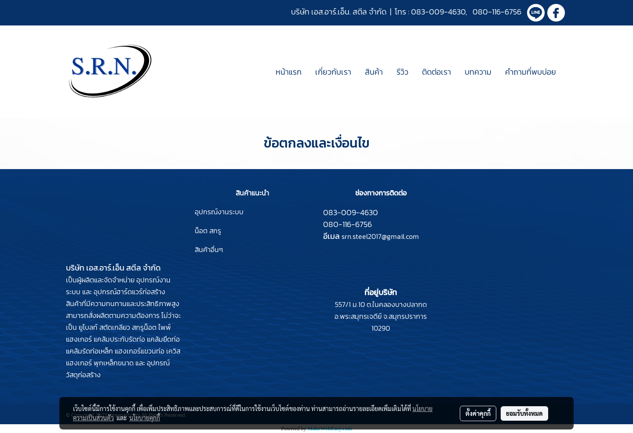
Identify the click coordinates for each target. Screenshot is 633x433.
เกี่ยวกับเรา (333, 72)
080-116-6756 (497, 12)
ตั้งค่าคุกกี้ (478, 413)
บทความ (478, 72)
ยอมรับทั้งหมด (524, 413)
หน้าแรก (289, 72)
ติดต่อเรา (436, 72)
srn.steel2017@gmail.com (380, 236)
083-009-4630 (438, 12)
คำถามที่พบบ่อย (530, 72)
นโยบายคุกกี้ (144, 418)
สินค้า (374, 72)
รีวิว (402, 72)
